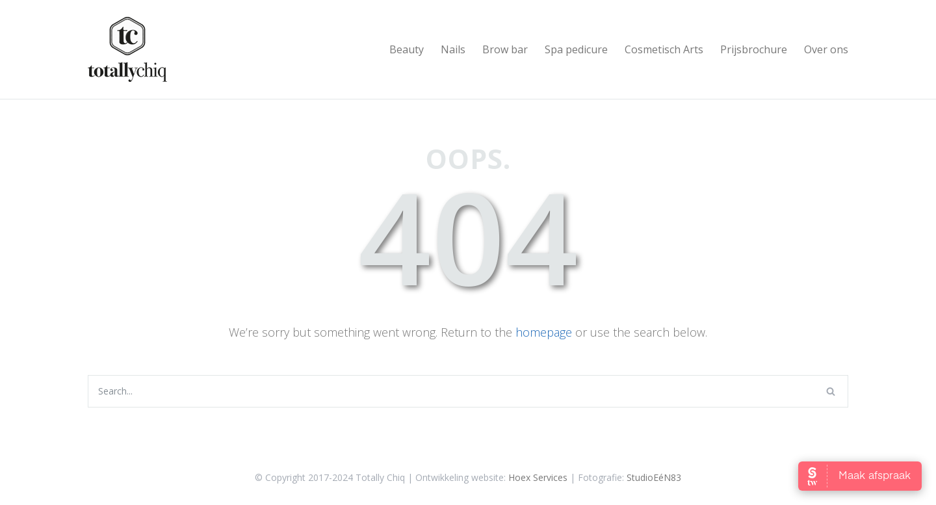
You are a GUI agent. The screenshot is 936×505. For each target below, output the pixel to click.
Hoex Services (537, 477)
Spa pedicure (576, 49)
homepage (543, 332)
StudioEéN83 (654, 477)
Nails (453, 49)
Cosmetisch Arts (664, 49)
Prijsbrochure (753, 49)
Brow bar (505, 49)
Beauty (406, 49)
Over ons (826, 49)
